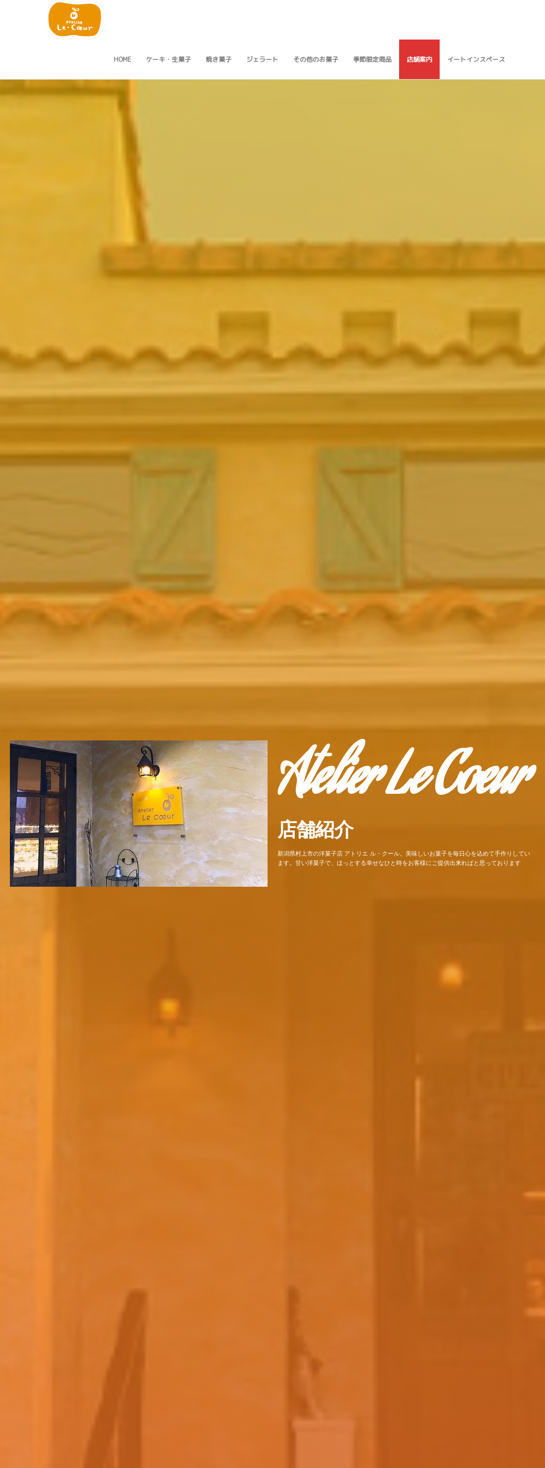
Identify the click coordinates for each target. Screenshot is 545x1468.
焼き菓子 (218, 59)
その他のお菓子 (315, 59)
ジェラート (262, 59)
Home (122, 59)
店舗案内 (419, 59)
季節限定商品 (372, 59)
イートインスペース (476, 59)
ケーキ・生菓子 (168, 59)
